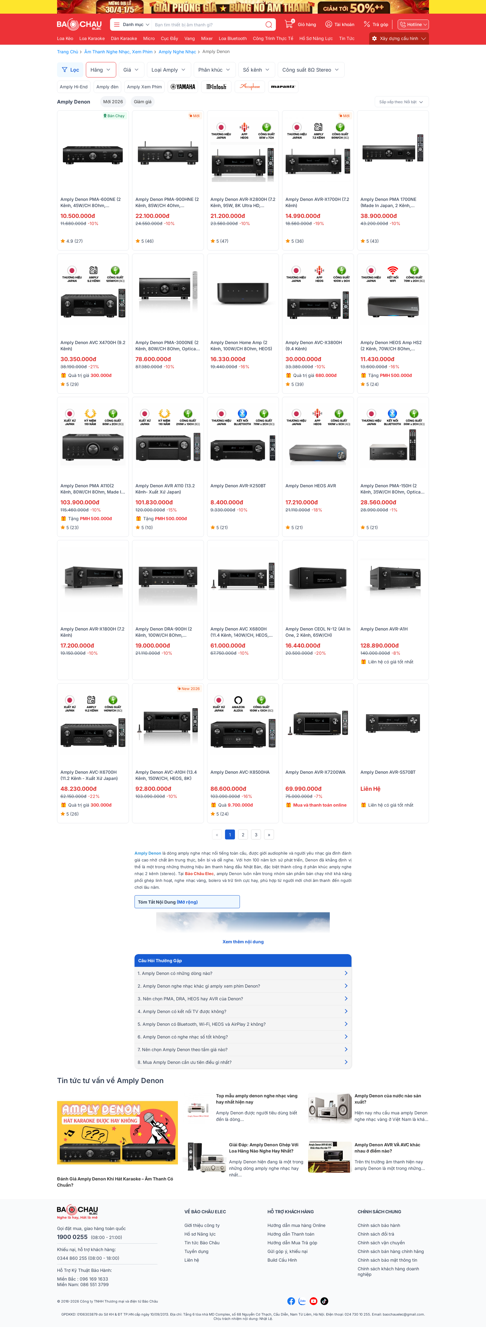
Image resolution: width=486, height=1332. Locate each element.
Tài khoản (344, 24)
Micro (149, 38)
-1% (394, 509)
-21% (93, 366)
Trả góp (380, 24)
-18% (316, 509)
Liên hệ (191, 1265)
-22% (94, 796)
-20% (320, 653)
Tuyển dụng (196, 1256)
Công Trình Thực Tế (273, 38)
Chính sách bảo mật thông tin (387, 1265)
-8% (395, 653)
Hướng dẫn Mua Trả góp (292, 1247)
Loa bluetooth (233, 38)
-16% (244, 366)
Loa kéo (65, 38)
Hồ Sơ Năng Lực (316, 38)
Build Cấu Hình (282, 1265)
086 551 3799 (94, 1289)
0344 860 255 (72, 1263)
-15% (171, 509)
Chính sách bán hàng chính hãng (391, 1256)
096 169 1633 (94, 1283)
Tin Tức (347, 38)
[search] (268, 24)
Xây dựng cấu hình (399, 38)
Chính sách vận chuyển (381, 1247)
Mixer (207, 38)
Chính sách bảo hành (379, 1230)
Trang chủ (67, 51)
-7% (318, 796)
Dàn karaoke (124, 38)
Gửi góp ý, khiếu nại (287, 1256)
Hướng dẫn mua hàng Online (296, 1230)
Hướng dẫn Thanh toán (290, 1238)
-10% (93, 223)
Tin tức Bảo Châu (201, 1247)
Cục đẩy (169, 38)
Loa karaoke (92, 38)
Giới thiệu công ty (202, 1230)
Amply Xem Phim (144, 86)
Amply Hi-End (74, 86)
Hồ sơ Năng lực (200, 1238)
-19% (318, 223)
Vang (189, 38)
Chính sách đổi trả (376, 1238)
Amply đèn (107, 86)
